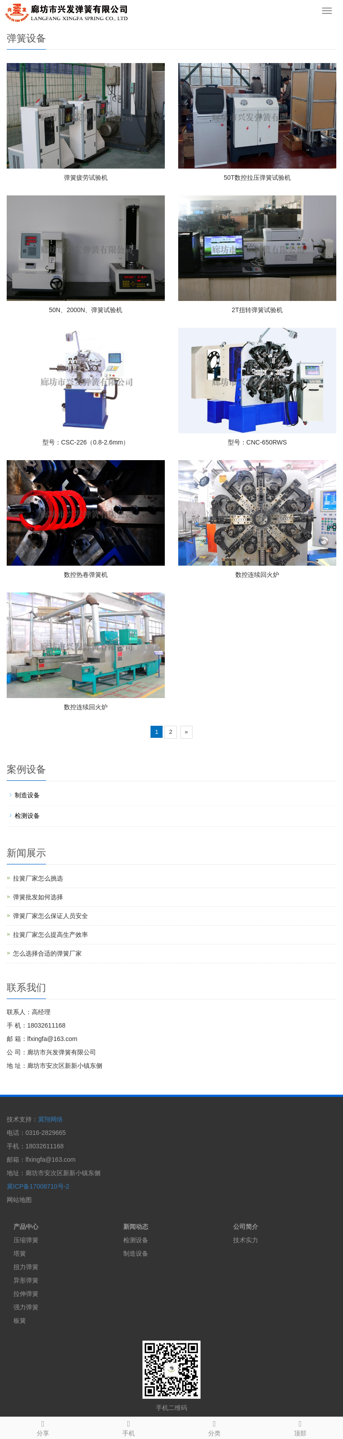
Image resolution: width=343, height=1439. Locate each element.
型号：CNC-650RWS (257, 442)
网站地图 (19, 1199)
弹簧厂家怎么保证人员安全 (50, 915)
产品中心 (25, 1226)
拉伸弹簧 (25, 1293)
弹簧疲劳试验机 (86, 177)
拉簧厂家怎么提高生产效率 (50, 934)
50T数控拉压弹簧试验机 (257, 177)
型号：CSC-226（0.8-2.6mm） (86, 442)
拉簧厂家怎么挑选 (38, 878)
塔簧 (19, 1253)
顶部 (300, 1427)
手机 (129, 1427)
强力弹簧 (25, 1307)
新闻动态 (135, 1226)
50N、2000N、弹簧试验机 (86, 309)
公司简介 (245, 1226)
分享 (43, 1427)
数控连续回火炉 (257, 574)
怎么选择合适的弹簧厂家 (47, 953)
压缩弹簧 (25, 1240)
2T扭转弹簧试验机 (257, 309)
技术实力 (245, 1240)
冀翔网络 (50, 1119)
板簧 (19, 1320)
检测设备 (27, 815)
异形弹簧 (25, 1280)
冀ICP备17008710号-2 (38, 1186)
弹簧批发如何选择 (38, 897)
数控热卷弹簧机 (86, 574)
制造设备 (27, 795)
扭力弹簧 (25, 1266)
